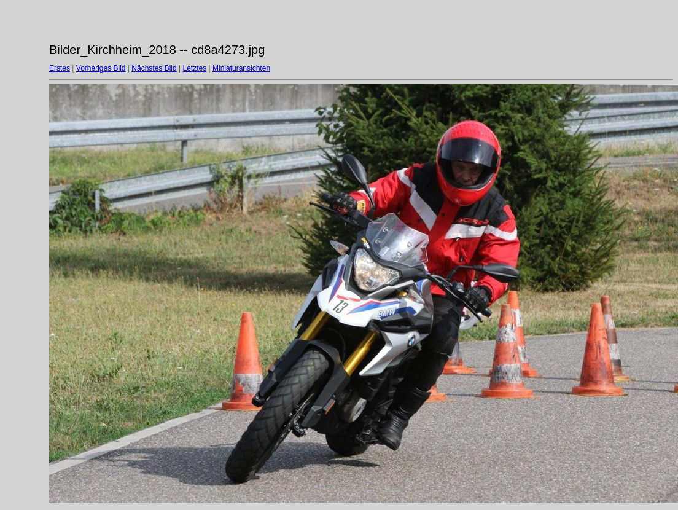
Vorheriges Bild (101, 68)
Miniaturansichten (241, 68)
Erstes (59, 68)
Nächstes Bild (153, 68)
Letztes (195, 68)
